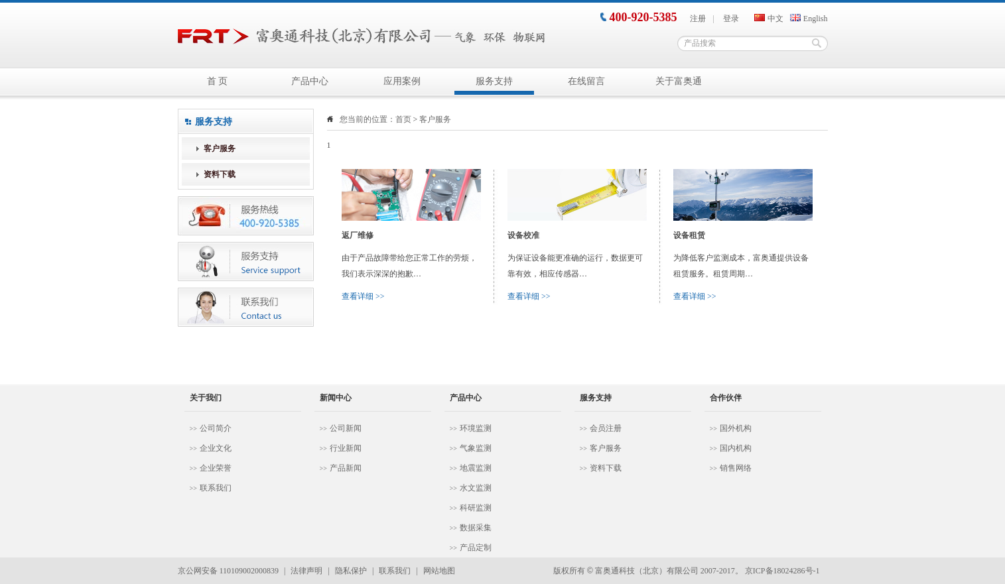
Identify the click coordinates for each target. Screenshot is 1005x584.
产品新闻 (346, 468)
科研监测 (476, 507)
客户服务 (219, 148)
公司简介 (216, 428)
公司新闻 (346, 428)
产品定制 (476, 547)
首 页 (217, 81)
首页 (403, 119)
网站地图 (439, 570)
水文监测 (476, 488)
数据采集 (476, 527)
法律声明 (306, 570)
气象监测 (476, 448)
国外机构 (736, 428)
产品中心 (309, 81)
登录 (731, 18)
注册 (698, 18)
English (809, 18)
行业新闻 (346, 448)
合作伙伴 (726, 397)
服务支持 (494, 81)
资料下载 (219, 174)
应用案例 (402, 81)
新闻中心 (336, 397)
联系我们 (216, 488)
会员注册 (606, 428)
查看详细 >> (363, 296)
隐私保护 (351, 570)
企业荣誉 (216, 468)
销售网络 (736, 468)
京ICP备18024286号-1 (782, 570)
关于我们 (206, 397)
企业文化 (216, 448)
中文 (768, 18)
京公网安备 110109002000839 (228, 570)
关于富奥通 (678, 81)
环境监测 (476, 428)
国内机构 (736, 448)
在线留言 (586, 81)
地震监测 (476, 468)
